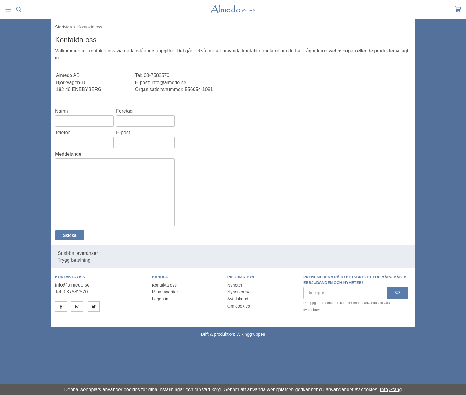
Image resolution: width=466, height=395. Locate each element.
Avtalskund (237, 298)
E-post (123, 132)
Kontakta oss (164, 285)
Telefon (63, 132)
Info (384, 389)
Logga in (160, 298)
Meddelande (68, 154)
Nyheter (234, 285)
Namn (61, 110)
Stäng (395, 389)
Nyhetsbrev (238, 292)
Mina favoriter (165, 292)
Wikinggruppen (251, 334)
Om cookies (238, 306)
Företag (124, 110)
